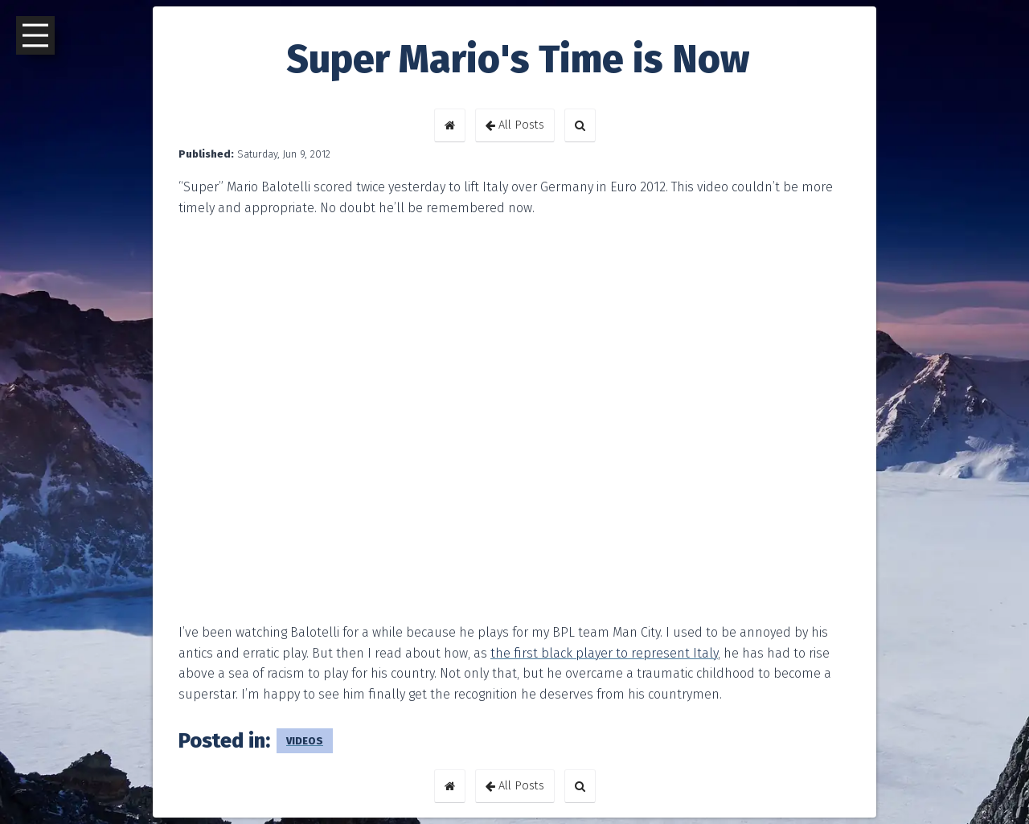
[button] (449, 125)
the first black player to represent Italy (604, 653)
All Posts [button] (515, 125)
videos (304, 741)
